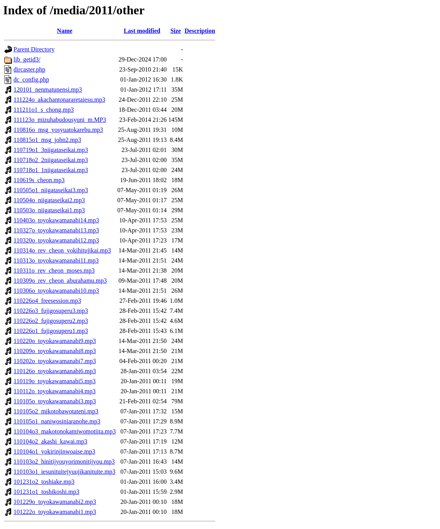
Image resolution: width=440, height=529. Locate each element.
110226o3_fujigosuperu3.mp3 (51, 310)
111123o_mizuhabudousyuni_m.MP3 (60, 119)
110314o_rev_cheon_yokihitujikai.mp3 (62, 250)
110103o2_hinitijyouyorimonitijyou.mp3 (64, 461)
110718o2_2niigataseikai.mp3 (51, 160)
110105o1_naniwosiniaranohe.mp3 (57, 421)
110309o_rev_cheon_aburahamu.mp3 (60, 280)
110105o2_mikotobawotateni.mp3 (56, 411)
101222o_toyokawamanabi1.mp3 (55, 512)
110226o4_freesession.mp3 (47, 300)
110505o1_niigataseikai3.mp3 (51, 190)
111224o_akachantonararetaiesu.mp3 (59, 99)
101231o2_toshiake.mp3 (44, 481)
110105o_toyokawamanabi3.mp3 (55, 401)
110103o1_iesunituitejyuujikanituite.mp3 (65, 471)
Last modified (142, 30)
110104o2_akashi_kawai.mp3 (50, 441)
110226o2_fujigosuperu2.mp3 (51, 320)
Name (64, 30)
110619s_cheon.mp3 (39, 180)
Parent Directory (34, 49)
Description (200, 30)
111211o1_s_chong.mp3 (44, 109)
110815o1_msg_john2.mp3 (47, 140)
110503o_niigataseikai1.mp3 (49, 210)
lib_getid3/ (27, 59)
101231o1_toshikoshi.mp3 (46, 491)
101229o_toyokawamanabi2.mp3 (55, 501)
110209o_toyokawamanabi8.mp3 (55, 351)
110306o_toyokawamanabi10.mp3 (56, 290)
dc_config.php (31, 79)
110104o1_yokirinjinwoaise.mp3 (54, 451)
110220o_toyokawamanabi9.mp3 (55, 341)
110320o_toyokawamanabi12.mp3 (56, 240)
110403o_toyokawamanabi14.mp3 (56, 220)
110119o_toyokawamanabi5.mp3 (55, 381)
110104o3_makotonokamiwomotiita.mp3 (65, 431)
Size (175, 30)
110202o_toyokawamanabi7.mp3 (55, 361)
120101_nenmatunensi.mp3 (48, 89)
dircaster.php (29, 69)
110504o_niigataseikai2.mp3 (49, 200)
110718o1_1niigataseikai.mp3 (51, 170)
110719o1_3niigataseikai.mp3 (51, 150)
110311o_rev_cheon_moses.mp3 (54, 270)
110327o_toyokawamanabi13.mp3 (56, 230)
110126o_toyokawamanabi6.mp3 (55, 371)
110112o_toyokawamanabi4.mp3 (55, 391)
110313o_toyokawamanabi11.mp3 (56, 260)
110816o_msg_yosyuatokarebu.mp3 (58, 129)
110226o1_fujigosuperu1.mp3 (51, 331)
